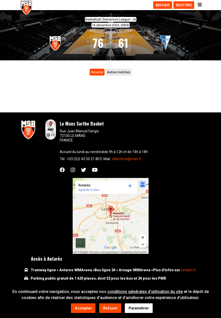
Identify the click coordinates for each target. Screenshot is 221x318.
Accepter (83, 308)
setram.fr (188, 270)
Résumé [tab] (97, 72)
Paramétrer (139, 308)
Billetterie (184, 5)
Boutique (163, 5)
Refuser (110, 308)
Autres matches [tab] (118, 72)
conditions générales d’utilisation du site (145, 291)
